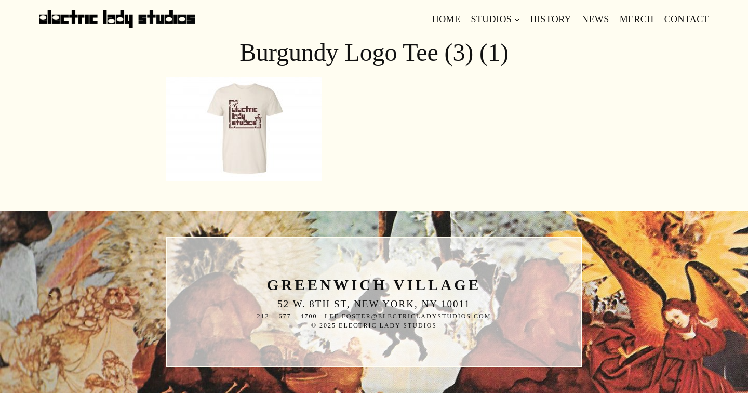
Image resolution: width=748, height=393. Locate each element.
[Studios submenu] (517, 19)
